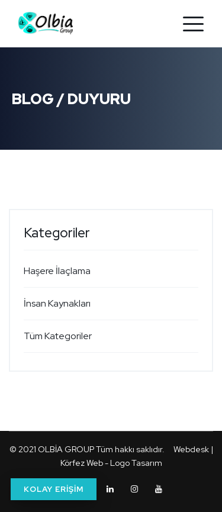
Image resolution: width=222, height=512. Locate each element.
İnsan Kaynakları (57, 303)
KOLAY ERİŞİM (53, 489)
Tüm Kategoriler (58, 336)
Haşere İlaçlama (57, 271)
